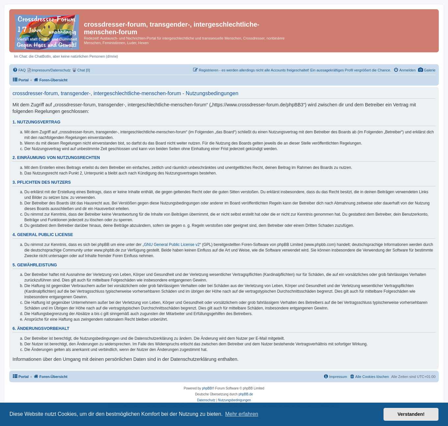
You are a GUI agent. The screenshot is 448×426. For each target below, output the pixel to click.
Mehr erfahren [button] (241, 414)
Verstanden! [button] (411, 414)
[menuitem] (427, 70)
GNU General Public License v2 (172, 244)
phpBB (207, 388)
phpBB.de (245, 394)
